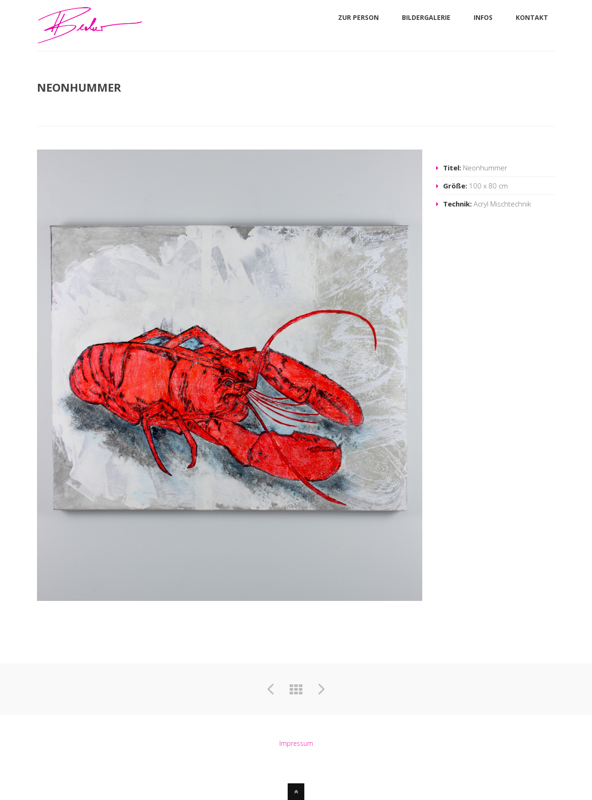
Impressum (296, 743)
